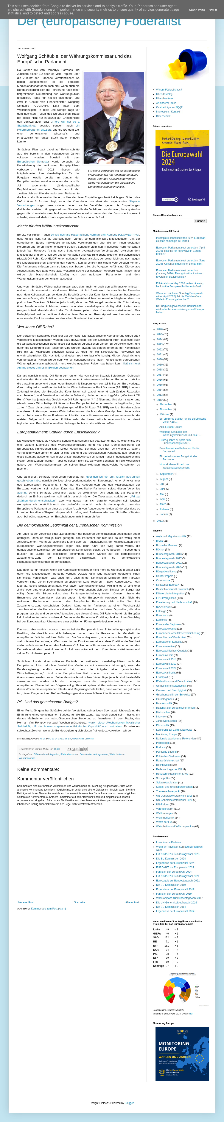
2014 (160, 389)
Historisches (163, 712)
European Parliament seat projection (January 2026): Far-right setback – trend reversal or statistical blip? (179, 273)
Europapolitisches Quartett (171, 650)
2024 (160, 339)
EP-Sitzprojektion (166, 598)
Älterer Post (132, 902)
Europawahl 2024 (166, 668)
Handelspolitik (164, 703)
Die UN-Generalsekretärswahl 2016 (176, 902)
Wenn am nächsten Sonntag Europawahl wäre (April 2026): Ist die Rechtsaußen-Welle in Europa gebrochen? (179, 296)
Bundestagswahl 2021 (169, 562)
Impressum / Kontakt (168, 111)
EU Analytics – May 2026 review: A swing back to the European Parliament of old (179, 285)
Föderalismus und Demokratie (76, 754)
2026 (160, 329)
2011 (160, 520)
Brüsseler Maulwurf (167, 545)
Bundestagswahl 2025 (169, 567)
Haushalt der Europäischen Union (175, 707)
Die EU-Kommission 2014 (171, 906)
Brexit (159, 540)
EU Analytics (163, 606)
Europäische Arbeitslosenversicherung (178, 633)
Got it (213, 9)
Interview (161, 716)
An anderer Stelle (166, 103)
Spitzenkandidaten (166, 782)
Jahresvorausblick (166, 720)
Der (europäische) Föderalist (99, 21)
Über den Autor (165, 98)
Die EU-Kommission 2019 (171, 884)
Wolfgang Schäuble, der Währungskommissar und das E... (180, 433)
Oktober (165, 414)
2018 (160, 369)
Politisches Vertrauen (168, 756)
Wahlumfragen (164, 813)
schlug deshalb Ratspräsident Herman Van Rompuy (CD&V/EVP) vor (95, 234)
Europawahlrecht (166, 672)
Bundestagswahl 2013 (169, 554)
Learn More (197, 9)
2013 (160, 394)
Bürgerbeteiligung (166, 571)
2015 (160, 384)
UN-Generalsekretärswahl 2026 (174, 800)
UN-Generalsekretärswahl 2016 (174, 795)
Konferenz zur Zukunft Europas (174, 729)
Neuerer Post (26, 902)
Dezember (166, 404)
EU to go (161, 611)
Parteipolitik (163, 742)
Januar (164, 514)
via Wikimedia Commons (82, 739)
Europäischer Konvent (169, 641)
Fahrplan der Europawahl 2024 (174, 871)
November (166, 409)
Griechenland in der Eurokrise (173, 694)
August (164, 479)
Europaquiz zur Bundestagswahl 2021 (178, 880)
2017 (160, 374)
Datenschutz (163, 116)
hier (191, 1014)
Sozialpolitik (163, 778)
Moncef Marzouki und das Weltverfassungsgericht (174, 466)
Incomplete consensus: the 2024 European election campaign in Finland (180, 239)
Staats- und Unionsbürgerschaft (174, 786)
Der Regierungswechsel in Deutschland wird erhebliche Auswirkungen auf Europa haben (180, 309)
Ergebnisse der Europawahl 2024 (175, 862)
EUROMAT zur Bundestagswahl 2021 (177, 876)
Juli (162, 484)
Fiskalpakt (162, 677)
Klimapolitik (162, 725)
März (163, 504)
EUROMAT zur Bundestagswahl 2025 (177, 854)
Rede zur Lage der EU (169, 769)
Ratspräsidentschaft (167, 760)
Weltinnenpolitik (165, 817)
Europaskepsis (164, 655)
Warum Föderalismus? (169, 89)
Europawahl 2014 (166, 659)
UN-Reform (162, 804)
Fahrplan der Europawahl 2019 (174, 893)
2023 (160, 344)
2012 (160, 400)
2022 (160, 349)
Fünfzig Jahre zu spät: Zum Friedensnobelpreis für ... (175, 442)
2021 (160, 354)
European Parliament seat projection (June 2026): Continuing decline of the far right (180, 262)
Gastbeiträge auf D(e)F (169, 107)
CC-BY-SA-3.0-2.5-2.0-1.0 (59, 739)
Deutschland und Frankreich (172, 589)
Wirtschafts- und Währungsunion (175, 826)
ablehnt (21, 492)
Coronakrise (163, 580)
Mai (162, 494)
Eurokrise (161, 619)
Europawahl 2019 (166, 663)
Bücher (160, 549)
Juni (162, 489)
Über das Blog (164, 94)
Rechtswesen (164, 764)
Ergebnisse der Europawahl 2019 (175, 889)
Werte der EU (164, 822)
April (163, 499)
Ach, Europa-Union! (170, 426)
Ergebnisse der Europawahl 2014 (175, 911)
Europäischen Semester (33, 161)
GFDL (42, 739)
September (166, 473)
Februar (165, 509)
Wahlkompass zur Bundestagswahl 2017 (179, 898)
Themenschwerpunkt (168, 791)
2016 (160, 379)
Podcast (160, 747)
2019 (160, 364)
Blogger (129, 1103)
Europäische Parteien (168, 842)
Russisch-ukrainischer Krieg (172, 773)
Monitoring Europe (166, 734)
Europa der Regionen (168, 624)
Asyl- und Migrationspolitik (171, 536)
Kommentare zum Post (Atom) (48, 908)
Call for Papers (164, 576)
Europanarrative (165, 646)
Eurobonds (162, 615)
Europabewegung (166, 628)
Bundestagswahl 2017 (169, 558)
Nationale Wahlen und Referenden (176, 738)
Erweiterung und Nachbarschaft (174, 602)
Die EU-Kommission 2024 (171, 858)
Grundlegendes (165, 699)
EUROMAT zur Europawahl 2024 (175, 867)
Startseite (79, 902)
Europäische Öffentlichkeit (171, 637)
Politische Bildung (166, 751)
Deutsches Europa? (167, 584)
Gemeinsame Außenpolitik (171, 685)
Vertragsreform (100, 754)
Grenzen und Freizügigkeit (171, 690)
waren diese (97, 722)
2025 (160, 334)
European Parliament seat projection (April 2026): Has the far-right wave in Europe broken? (180, 250)
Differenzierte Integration (46, 754)
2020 (160, 359)
